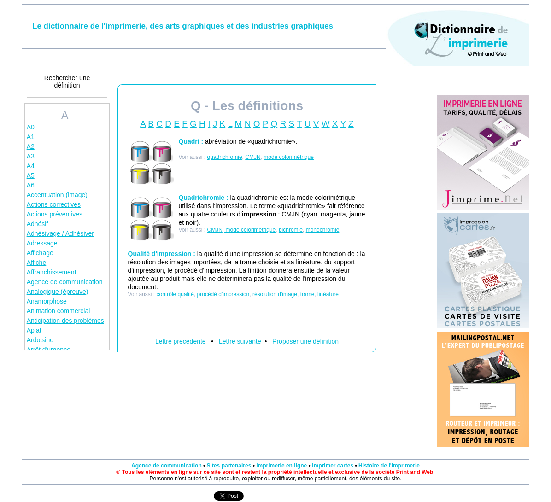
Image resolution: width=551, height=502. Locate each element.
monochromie (323, 230)
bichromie (291, 230)
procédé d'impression (223, 294)
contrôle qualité (175, 294)
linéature (328, 294)
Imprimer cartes (332, 465)
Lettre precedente (180, 341)
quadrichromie (224, 157)
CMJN (252, 157)
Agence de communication (166, 465)
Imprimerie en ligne (281, 465)
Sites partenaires (229, 465)
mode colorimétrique (289, 157)
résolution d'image (274, 294)
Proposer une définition (305, 341)
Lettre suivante (240, 341)
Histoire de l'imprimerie (389, 465)
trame (307, 294)
